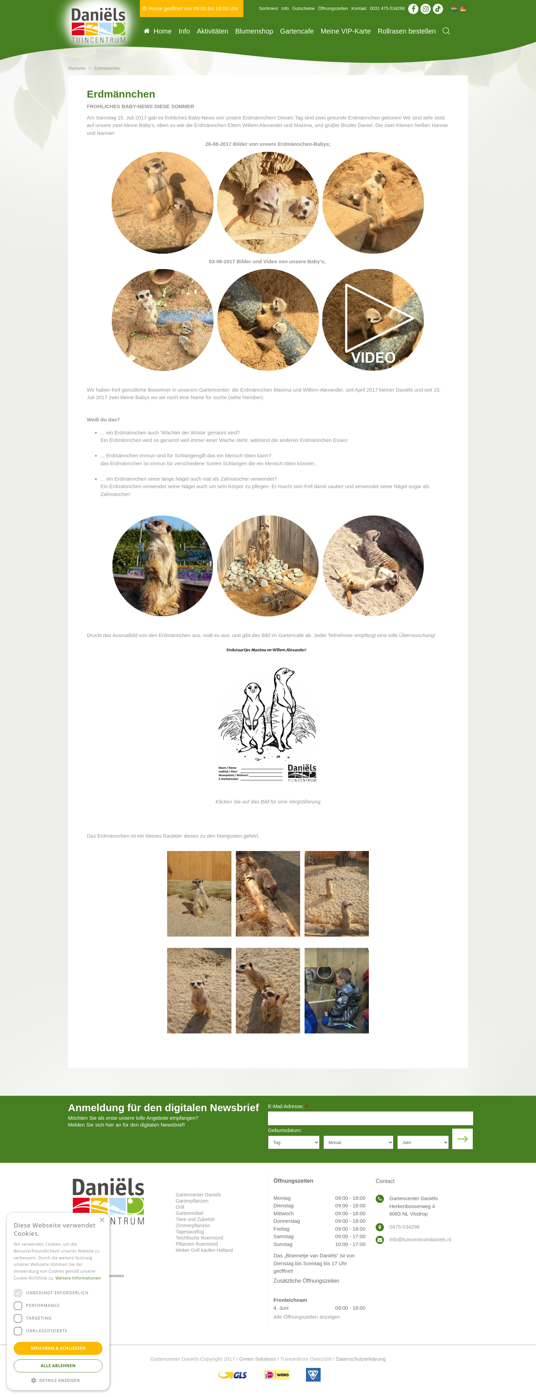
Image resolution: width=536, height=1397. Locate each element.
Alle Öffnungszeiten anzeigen (306, 1317)
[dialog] (58, 1301)
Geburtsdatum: (285, 1130)
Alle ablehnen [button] (58, 1366)
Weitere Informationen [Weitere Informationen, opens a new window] (78, 1278)
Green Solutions (257, 1359)
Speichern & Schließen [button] (58, 1348)
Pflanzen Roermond (197, 1244)
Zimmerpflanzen (193, 1225)
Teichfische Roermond (199, 1238)
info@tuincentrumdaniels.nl (420, 1239)
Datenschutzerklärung (361, 1359)
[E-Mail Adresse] (370, 1118)
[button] (58, 1380)
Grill (180, 1207)
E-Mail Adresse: (288, 1106)
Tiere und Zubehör (195, 1219)
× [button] (101, 1220)
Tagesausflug (190, 1231)
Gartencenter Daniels (198, 1194)
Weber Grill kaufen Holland (204, 1250)
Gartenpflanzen (192, 1201)
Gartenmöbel (189, 1213)
